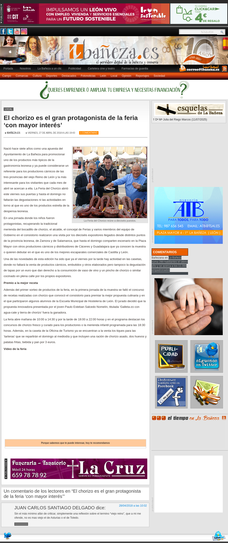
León (103, 75)
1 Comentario (88, 133)
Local (114, 75)
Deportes (51, 75)
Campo (6, 75)
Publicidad (74, 68)
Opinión (126, 75)
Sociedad (159, 75)
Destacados (69, 75)
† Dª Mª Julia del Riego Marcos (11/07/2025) (180, 119)
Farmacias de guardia (135, 68)
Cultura (37, 75)
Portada (8, 68)
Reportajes (142, 75)
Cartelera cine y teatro (101, 68)
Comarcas (22, 75)
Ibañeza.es (115, 53)
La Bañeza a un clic (50, 68)
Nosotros (25, 68)
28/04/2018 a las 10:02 (133, 505)
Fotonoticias (88, 75)
